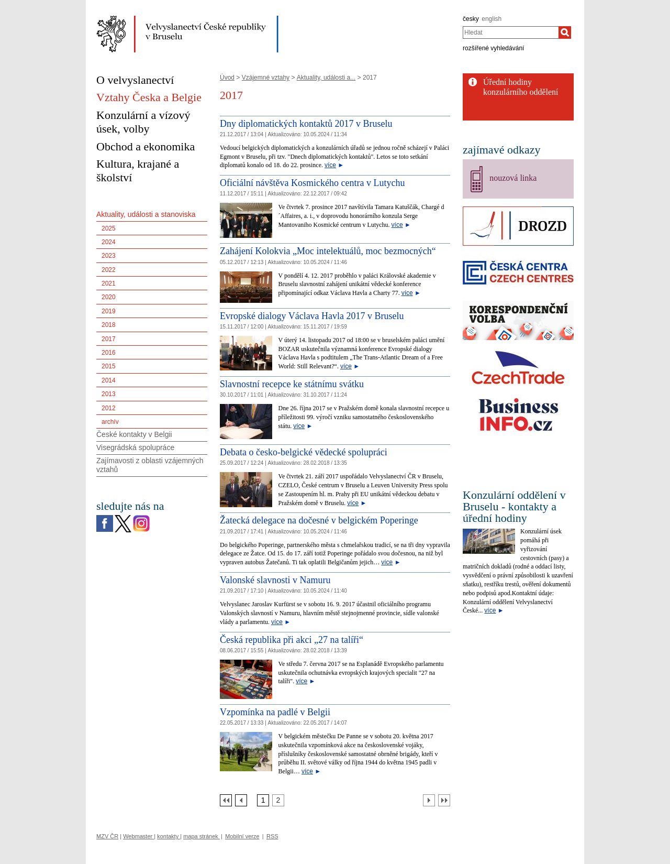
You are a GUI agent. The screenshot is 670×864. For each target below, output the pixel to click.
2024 (109, 242)
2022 (109, 270)
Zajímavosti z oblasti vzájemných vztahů (150, 465)
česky (471, 19)
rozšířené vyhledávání (493, 48)
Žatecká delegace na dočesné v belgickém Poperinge (319, 520)
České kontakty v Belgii (134, 434)
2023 (109, 255)
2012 (109, 408)
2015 (109, 366)
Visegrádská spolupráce (135, 447)
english (491, 19)
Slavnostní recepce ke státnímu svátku (292, 384)
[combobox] (511, 32)
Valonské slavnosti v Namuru (275, 580)
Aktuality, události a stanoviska (146, 214)
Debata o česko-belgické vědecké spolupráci (303, 452)
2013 (109, 394)
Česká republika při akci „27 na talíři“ (291, 640)
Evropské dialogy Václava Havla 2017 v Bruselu (312, 316)
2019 (109, 311)
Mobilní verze (242, 836)
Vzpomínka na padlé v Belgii (275, 712)
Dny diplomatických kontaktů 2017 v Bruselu (306, 123)
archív (110, 421)
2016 (109, 352)
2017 (109, 339)
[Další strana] (429, 800)
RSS (272, 836)
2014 (109, 380)
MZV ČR (107, 836)
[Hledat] (565, 32)
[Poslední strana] (444, 800)
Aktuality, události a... (326, 77)
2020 (109, 297)
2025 (109, 228)
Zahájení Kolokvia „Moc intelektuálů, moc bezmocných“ (328, 251)
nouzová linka (513, 177)
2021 (109, 283)
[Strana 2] (278, 800)
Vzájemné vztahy (265, 77)
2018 (109, 325)
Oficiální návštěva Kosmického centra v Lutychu (312, 183)
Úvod (227, 77)
